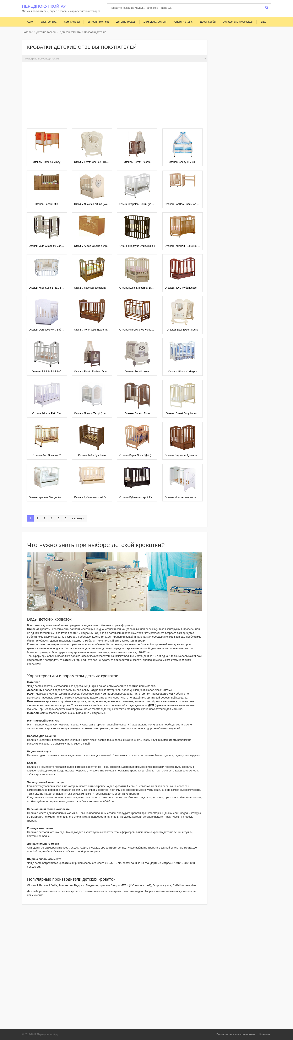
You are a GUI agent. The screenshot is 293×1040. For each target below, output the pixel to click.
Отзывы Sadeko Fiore (137, 413)
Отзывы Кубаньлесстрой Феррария (95, 497)
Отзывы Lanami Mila (47, 204)
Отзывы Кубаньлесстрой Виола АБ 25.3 (142, 287)
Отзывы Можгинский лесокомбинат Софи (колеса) (194, 497)
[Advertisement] (115, 96)
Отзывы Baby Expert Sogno (182, 329)
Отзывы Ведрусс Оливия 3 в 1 (137, 246)
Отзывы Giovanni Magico (182, 371)
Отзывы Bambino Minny (46, 162)
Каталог (28, 32)
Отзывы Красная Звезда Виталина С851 (97, 287)
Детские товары (46, 32)
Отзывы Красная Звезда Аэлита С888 (51, 497)
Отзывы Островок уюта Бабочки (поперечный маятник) (61, 329)
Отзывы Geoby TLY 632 (182, 162)
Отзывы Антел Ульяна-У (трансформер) (97, 246)
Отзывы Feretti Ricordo (137, 162)
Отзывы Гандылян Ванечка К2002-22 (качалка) (192, 246)
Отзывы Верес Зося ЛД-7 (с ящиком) (141, 455)
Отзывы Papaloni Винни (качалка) (139, 204)
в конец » (78, 518)
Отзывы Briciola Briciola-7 (46, 371)
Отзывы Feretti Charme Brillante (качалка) (98, 162)
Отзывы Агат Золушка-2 (47, 455)
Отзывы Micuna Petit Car (46, 413)
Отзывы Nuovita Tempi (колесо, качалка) (97, 413)
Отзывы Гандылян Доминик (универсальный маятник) (196, 455)
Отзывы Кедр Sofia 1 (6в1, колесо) (49, 287)
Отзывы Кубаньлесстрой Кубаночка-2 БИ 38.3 (146, 497)
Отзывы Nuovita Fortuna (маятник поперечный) (101, 204)
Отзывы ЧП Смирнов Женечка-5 (138, 329)
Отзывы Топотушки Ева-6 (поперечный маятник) (102, 329)
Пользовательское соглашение (235, 1034)
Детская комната (70, 32)
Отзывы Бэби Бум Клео (92, 455)
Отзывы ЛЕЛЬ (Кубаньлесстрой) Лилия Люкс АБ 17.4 (196, 287)
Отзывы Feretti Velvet (137, 371)
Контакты (265, 1034)
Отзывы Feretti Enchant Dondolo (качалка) (98, 371)
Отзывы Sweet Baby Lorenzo (182, 413)
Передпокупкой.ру (44, 6)
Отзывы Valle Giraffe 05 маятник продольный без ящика (61, 246)
